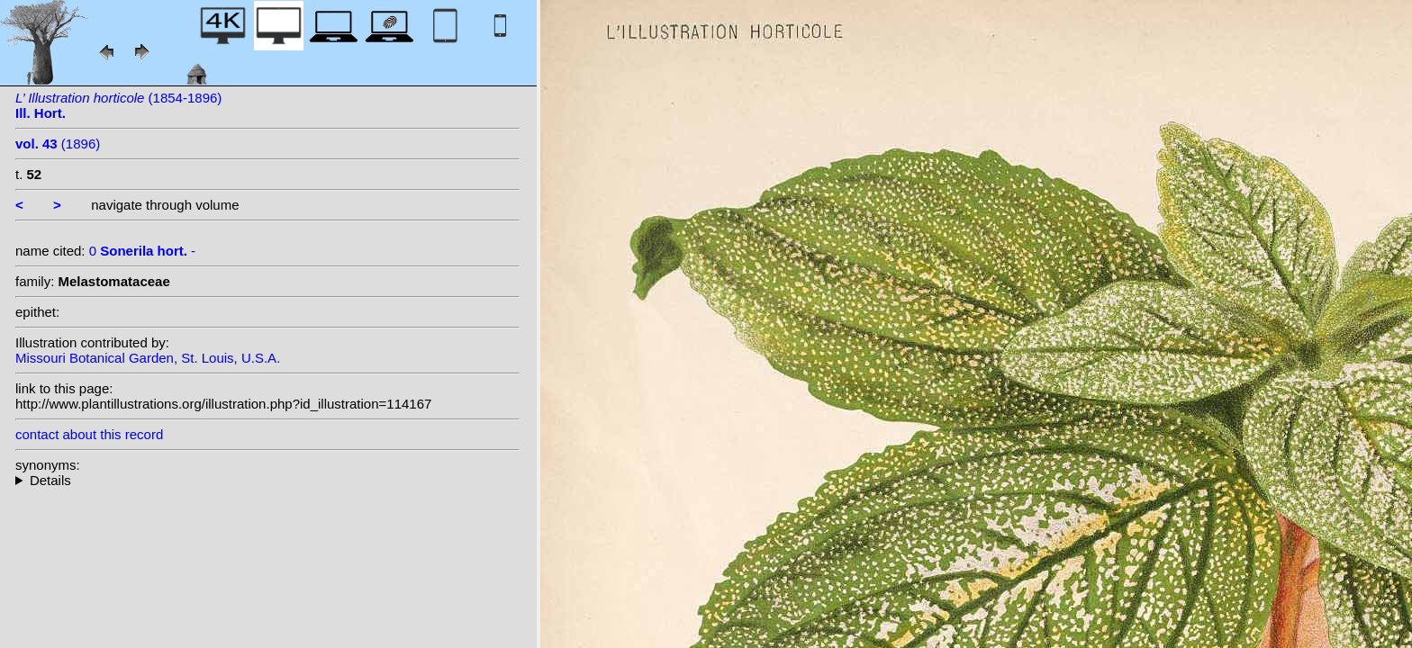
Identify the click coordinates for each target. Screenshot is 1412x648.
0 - (142, 250)
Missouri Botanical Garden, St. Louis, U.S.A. (147, 357)
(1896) (57, 143)
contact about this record (89, 434)
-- (267, 480)
